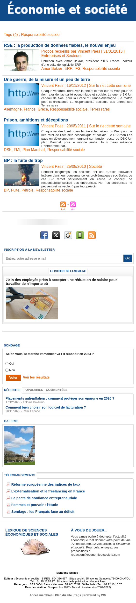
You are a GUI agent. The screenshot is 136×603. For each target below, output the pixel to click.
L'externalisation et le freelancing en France (44, 490)
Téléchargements (19, 474)
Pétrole (27, 190)
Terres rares (102, 109)
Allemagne (13, 109)
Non (12, 369)
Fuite (15, 190)
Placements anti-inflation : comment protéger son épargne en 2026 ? (57, 397)
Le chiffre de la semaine (68, 271)
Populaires (32, 389)
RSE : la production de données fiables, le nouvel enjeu (61, 45)
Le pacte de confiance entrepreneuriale (40, 496)
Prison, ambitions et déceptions (37, 120)
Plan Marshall (34, 150)
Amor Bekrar (52, 68)
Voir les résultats (35, 377)
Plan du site (63, 594)
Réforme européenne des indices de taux (42, 483)
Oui (11, 363)
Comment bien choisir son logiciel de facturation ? (43, 406)
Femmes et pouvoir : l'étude (32, 503)
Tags (77, 594)
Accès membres (42, 594)
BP (6, 190)
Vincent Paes (52, 85)
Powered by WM (94, 594)
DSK (8, 150)
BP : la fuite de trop (24, 160)
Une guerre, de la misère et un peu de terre (48, 79)
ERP (68, 68)
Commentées (55, 389)
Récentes (12, 389)
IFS (78, 68)
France (30, 109)
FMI (17, 150)
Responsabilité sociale (102, 68)
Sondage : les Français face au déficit (39, 510)
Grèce (43, 109)
